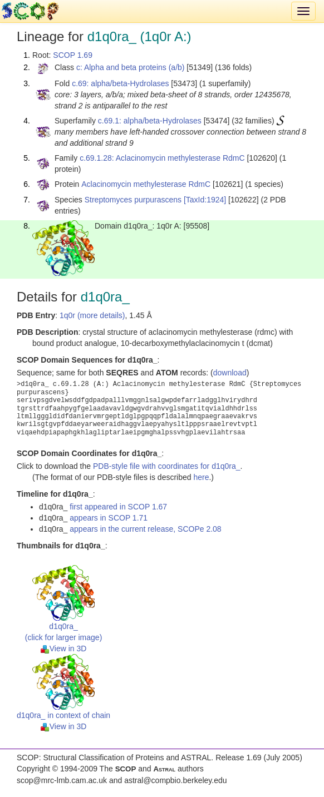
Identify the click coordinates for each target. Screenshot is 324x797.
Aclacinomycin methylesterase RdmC (145, 184)
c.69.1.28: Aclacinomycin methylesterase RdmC (162, 158)
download (230, 372)
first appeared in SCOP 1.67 (118, 506)
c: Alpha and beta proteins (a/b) (130, 67)
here (201, 477)
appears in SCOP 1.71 (109, 517)
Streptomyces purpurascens (133, 199)
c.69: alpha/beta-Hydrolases (120, 83)
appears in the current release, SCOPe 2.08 (145, 528)
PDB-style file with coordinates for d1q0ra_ (166, 466)
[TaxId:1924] (205, 199)
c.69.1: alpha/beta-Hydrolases (150, 120)
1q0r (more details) (92, 315)
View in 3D (64, 648)
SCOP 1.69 (72, 55)
